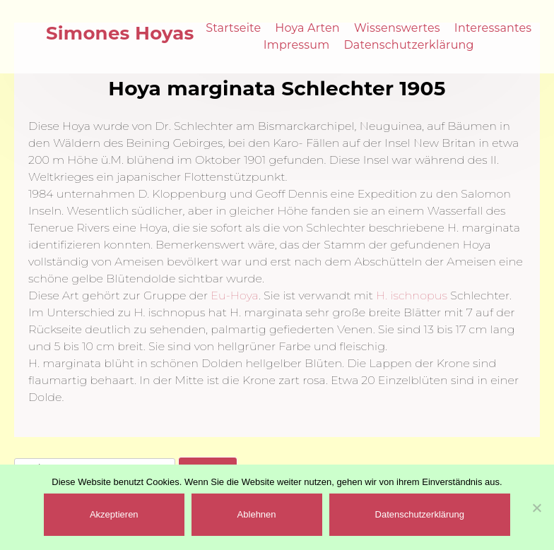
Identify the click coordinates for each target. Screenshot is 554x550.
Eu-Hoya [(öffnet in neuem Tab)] (235, 295)
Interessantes (493, 28)
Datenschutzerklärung (408, 45)
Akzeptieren (114, 514)
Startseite (233, 28)
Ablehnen (256, 514)
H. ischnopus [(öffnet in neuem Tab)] (411, 295)
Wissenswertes (397, 28)
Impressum (297, 45)
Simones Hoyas (120, 33)
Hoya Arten (307, 28)
